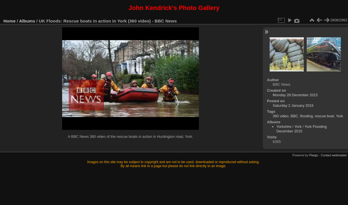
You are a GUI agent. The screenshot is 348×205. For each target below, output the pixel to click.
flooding (306, 116)
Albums (27, 21)
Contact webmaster (334, 155)
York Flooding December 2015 (301, 128)
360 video (281, 116)
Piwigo (313, 155)
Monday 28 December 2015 (295, 95)
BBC (294, 116)
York (339, 116)
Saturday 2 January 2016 (293, 105)
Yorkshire (284, 126)
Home (9, 21)
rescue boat (324, 116)
